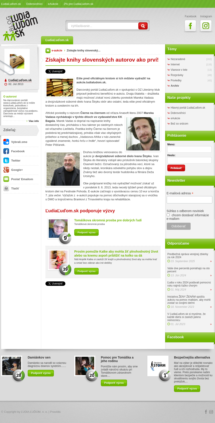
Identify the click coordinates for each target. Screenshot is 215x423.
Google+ (13, 170)
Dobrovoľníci (34, 4)
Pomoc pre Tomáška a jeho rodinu (117, 359)
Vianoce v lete (179, 69)
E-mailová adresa (180, 193)
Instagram (211, 412)
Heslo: (171, 155)
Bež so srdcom (179, 123)
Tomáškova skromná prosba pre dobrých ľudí (108, 220)
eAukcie (53, 4)
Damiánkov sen (39, 357)
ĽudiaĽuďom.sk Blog (20, 26)
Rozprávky (177, 75)
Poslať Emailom (18, 179)
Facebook (14, 151)
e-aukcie (57, 50)
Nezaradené (178, 59)
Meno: (171, 144)
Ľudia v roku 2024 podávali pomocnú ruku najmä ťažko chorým (189, 284)
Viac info (34, 121)
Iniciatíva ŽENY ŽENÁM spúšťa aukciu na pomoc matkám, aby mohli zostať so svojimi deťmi (189, 299)
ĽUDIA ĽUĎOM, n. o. (34, 411)
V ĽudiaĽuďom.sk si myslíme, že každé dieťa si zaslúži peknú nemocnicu (186, 317)
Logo (107, 412)
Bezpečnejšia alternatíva (192, 357)
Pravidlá (55, 411)
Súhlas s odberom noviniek (185, 211)
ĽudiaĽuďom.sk (11, 4)
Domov (48, 50)
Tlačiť (11, 188)
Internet (175, 64)
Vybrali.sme (15, 142)
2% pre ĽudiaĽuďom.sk (78, 4)
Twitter (11, 160)
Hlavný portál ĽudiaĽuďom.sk (188, 107)
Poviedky (176, 80)
